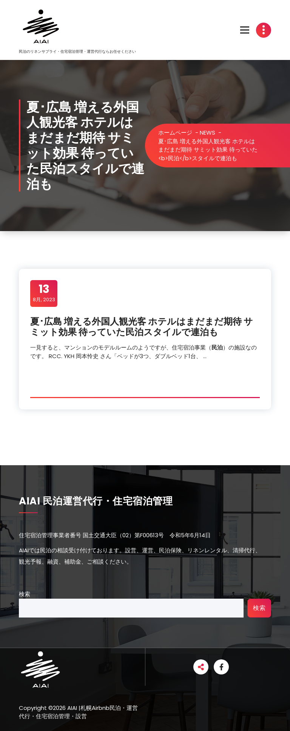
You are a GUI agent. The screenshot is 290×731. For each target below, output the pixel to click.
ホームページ (175, 132)
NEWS (207, 132)
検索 (24, 594)
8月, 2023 (44, 293)
